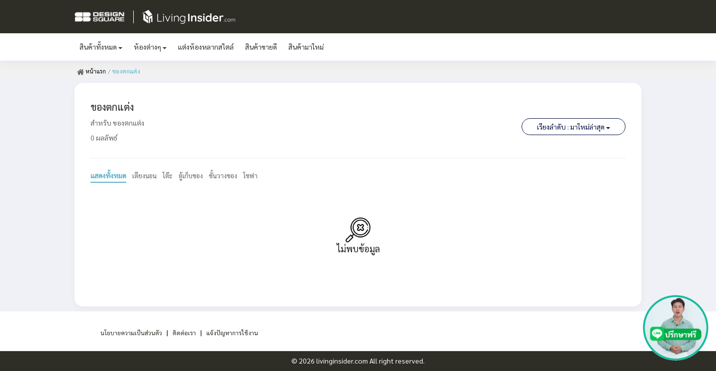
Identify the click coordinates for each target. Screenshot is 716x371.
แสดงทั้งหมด (108, 175)
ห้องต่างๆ (150, 46)
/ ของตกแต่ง (124, 71)
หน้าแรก (91, 71)
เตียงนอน (145, 175)
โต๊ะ (170, 175)
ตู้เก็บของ (195, 175)
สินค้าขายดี (261, 46)
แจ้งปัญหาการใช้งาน (237, 332)
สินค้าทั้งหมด (101, 46)
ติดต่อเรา (185, 332)
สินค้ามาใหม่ (306, 46)
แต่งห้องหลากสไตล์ (206, 46)
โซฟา (259, 175)
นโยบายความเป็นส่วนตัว (126, 332)
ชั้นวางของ (230, 175)
